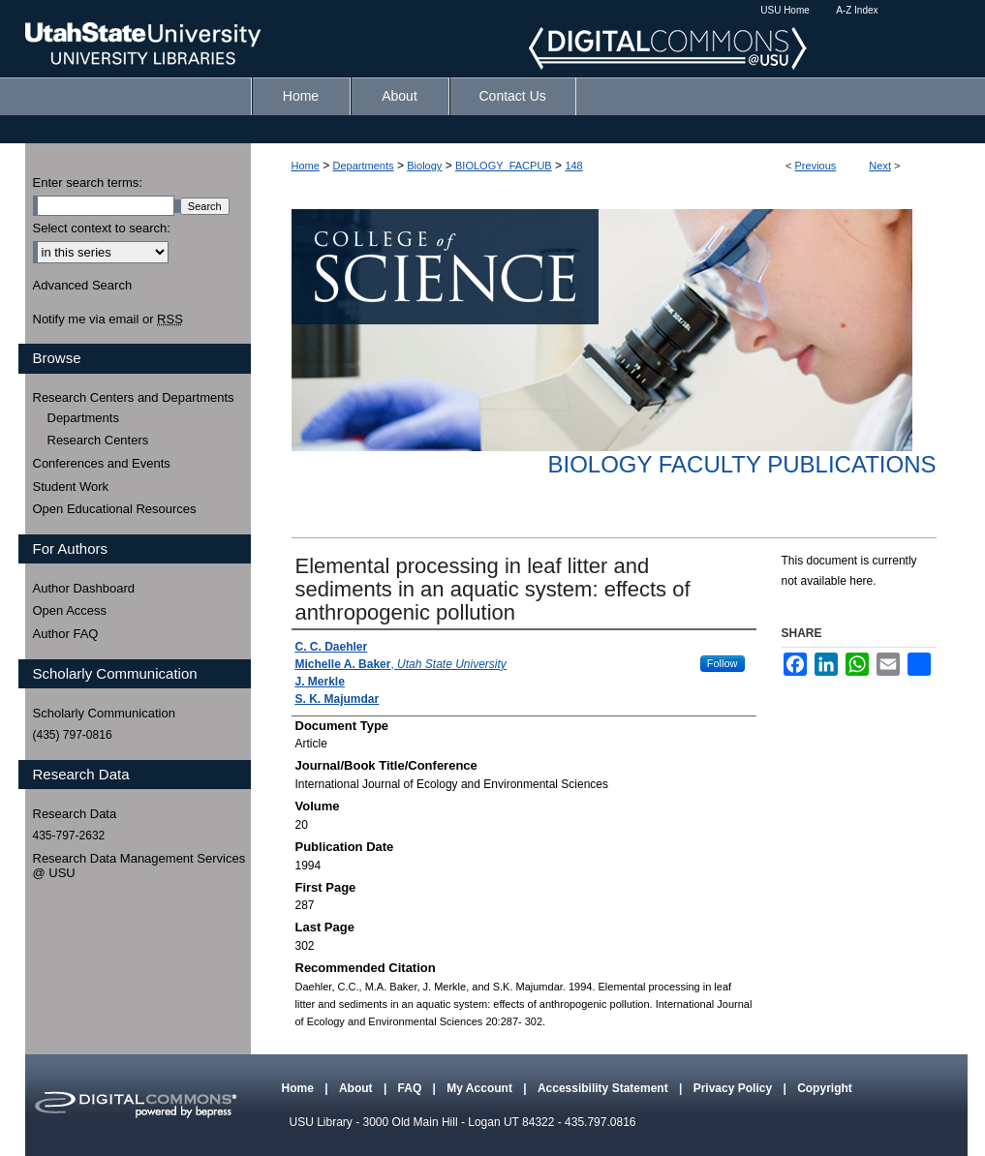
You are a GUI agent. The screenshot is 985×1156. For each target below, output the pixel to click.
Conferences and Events (101, 463)
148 (573, 165)
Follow (722, 663)
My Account (480, 1088)
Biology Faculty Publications (741, 464)
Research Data (75, 813)
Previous (816, 165)
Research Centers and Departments (133, 397)
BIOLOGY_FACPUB (503, 165)
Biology (424, 165)
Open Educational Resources (115, 509)
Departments (363, 165)
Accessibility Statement (604, 1088)
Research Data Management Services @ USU (139, 866)
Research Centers (98, 440)
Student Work (71, 486)
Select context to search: (101, 228)
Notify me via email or (108, 319)
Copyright (824, 1088)
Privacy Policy (734, 1088)
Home (306, 165)
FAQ (411, 1088)
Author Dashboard (84, 588)
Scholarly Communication (104, 713)
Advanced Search (83, 285)
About (357, 1088)
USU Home (785, 10)
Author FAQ (66, 633)
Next (880, 165)
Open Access (70, 610)
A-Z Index (856, 10)
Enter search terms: (87, 182)
